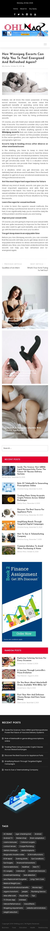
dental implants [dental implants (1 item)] (27, 850)
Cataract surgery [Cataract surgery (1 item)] (28, 842)
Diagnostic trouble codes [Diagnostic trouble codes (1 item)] (14, 854)
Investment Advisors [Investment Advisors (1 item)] (37, 871)
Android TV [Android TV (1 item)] (8, 838)
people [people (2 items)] (24, 891)
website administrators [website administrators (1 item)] (36, 908)
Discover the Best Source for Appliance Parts (24, 755)
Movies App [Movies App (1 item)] (37, 887)
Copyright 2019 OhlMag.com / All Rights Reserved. (20, 924)
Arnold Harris (22, 664)
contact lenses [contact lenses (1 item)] (10, 846)
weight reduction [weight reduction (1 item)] (10, 912)
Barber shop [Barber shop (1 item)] (21, 838)
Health (32, 927)
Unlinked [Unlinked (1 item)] (22, 900)
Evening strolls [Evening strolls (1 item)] (22, 859)
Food (14, 927)
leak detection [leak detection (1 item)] (29, 875)
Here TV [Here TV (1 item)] (36, 867)
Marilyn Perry (10, 324)
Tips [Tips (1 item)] (33, 896)
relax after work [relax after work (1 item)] (10, 896)
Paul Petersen (22, 676)
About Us (23, 9)
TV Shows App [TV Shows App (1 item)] (9, 900)
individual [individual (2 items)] (20, 871)
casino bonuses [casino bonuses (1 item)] (10, 842)
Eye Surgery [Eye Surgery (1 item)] (8, 863)
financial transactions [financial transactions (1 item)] (26, 863)
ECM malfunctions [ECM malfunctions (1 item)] (35, 854)
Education (23, 927)
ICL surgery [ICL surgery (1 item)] (8, 871)
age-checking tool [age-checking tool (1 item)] (23, 834)
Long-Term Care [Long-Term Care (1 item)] (37, 879)
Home (15, 9)
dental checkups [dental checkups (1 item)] (10, 850)
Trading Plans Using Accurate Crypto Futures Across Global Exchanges (24, 748)
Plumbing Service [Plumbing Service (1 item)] (38, 891)
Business (5, 927)
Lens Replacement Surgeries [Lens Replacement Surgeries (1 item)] (15, 879)
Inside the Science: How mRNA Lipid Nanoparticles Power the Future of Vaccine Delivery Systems (26, 731)
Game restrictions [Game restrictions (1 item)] (11, 867)
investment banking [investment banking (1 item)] (12, 875)
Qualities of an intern (11, 268)
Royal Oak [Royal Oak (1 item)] (24, 896)
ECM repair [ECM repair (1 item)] (8, 859)
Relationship (43, 927)
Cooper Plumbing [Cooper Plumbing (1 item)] (27, 846)
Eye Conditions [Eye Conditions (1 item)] (37, 859)
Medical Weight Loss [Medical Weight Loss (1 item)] (12, 883)
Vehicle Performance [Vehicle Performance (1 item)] (12, 904)
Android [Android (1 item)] (38, 834)
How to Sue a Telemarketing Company (21, 769)
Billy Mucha (6, 66)
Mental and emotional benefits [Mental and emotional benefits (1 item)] (16, 887)
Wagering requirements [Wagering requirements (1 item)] (13, 908)
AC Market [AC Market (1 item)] (8, 834)
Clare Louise (21, 703)
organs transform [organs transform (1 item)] (11, 891)
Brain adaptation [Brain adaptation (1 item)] (37, 838)
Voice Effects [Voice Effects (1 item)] (29, 904)
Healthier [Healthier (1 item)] (25, 867)
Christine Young (11, 379)
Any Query (33, 9)
